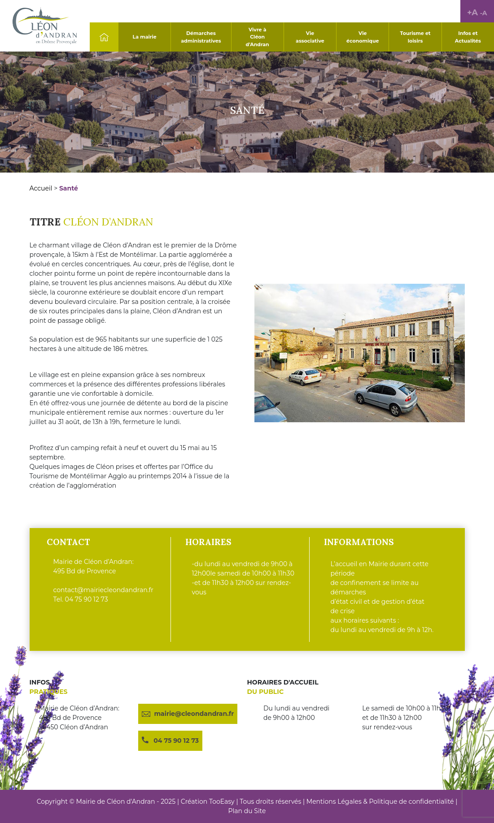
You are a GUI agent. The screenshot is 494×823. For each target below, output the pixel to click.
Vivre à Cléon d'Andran (257, 37)
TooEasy (222, 801)
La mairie (145, 37)
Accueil (41, 188)
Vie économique (362, 37)
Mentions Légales (334, 801)
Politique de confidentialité (411, 801)
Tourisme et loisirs (415, 37)
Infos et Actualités (468, 37)
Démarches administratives (201, 37)
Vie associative (310, 37)
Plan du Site (247, 811)
